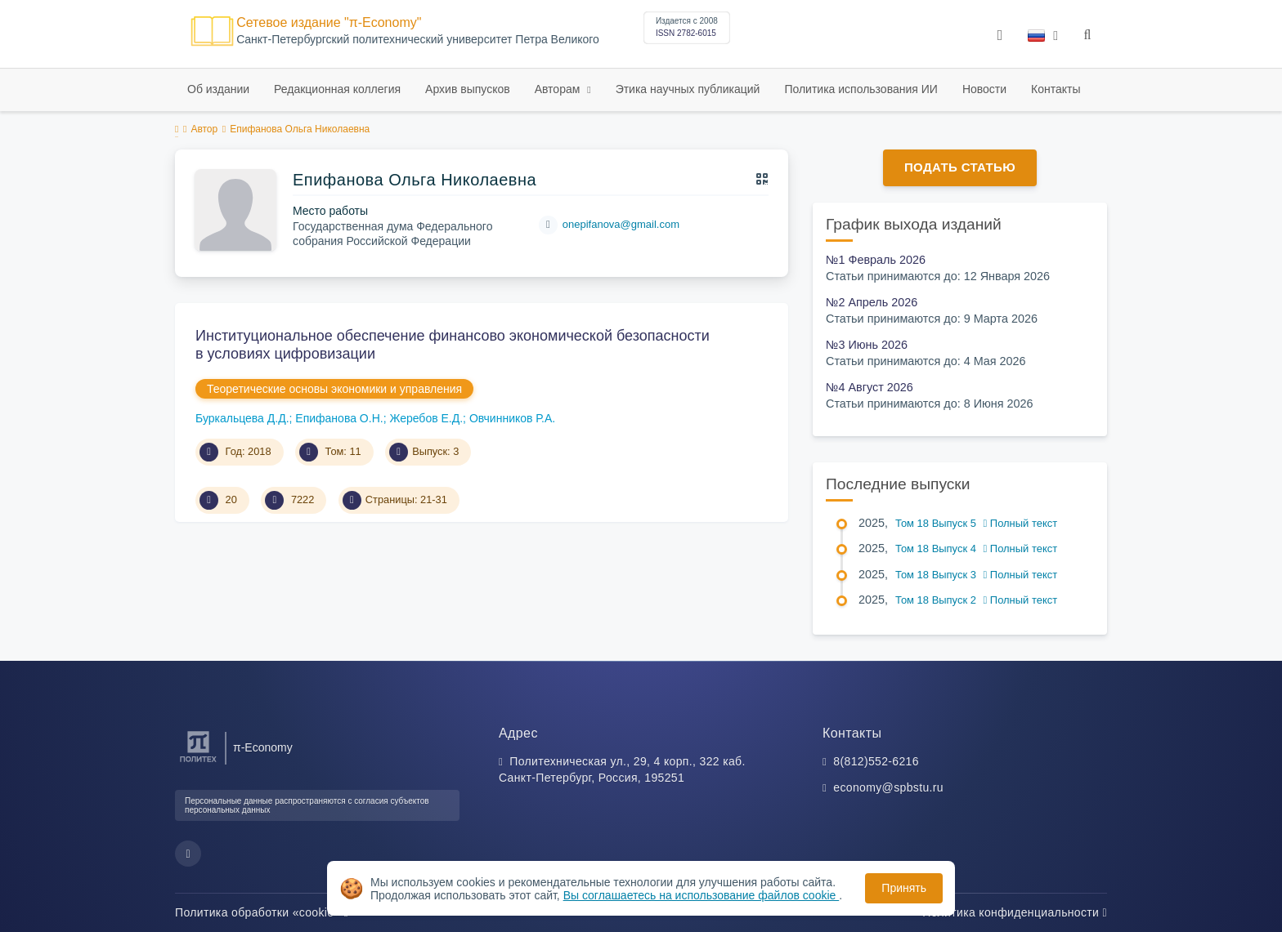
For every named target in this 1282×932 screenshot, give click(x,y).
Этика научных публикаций (688, 89)
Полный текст (1021, 523)
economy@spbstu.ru (888, 787)
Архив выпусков (467, 89)
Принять (903, 887)
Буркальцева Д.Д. (242, 418)
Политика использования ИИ (860, 89)
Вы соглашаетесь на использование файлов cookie (701, 895)
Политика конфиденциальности (1014, 912)
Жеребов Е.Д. (426, 418)
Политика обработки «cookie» (261, 912)
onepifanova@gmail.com (621, 224)
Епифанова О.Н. (339, 418)
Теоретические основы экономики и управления (334, 388)
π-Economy (263, 747)
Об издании (218, 89)
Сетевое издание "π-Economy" (328, 22)
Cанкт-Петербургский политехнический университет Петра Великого (417, 39)
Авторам (559, 89)
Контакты (1055, 89)
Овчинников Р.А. (512, 418)
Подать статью (959, 167)
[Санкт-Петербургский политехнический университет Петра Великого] (198, 762)
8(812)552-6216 (876, 761)
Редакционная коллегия (337, 89)
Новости (984, 89)
